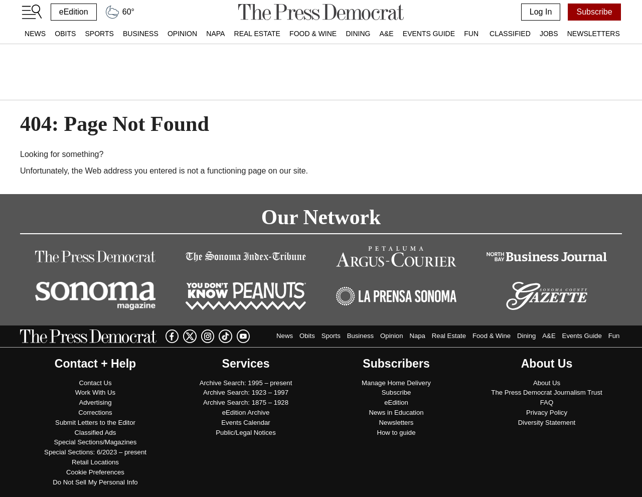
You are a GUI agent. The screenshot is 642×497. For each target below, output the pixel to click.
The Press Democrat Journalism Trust (546, 392)
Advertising (95, 402)
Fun (471, 34)
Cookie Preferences (95, 472)
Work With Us (95, 392)
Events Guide (429, 34)
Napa (215, 34)
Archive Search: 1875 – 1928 (245, 402)
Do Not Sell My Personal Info (95, 482)
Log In (541, 12)
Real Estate (257, 34)
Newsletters (593, 34)
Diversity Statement (546, 422)
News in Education (396, 412)
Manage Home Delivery (396, 383)
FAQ (546, 402)
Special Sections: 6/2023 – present (95, 452)
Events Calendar (245, 422)
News (35, 34)
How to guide (396, 432)
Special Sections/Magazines (95, 442)
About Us (546, 383)
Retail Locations (95, 462)
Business (140, 34)
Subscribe (594, 12)
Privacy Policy (546, 412)
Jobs (549, 34)
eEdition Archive (246, 412)
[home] (320, 12)
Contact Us (95, 383)
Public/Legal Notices (246, 432)
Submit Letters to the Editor (95, 422)
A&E (387, 34)
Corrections (95, 412)
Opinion (182, 34)
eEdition (73, 12)
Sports (99, 34)
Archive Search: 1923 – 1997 (245, 392)
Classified (510, 34)
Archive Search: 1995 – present (246, 383)
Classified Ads (95, 432)
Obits (65, 34)
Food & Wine (313, 34)
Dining (358, 34)
